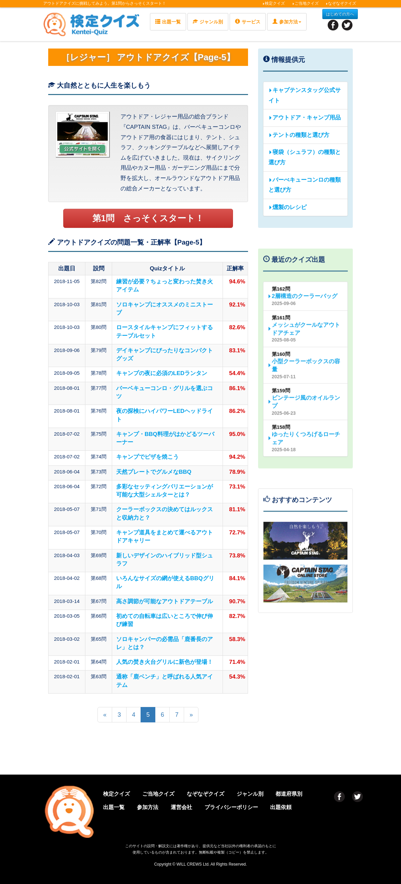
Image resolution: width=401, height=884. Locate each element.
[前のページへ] (104, 714)
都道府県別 (288, 794)
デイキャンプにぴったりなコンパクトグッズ (164, 354)
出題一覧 (168, 21)
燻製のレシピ (287, 207)
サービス (247, 21)
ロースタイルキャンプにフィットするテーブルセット (164, 331)
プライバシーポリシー (231, 807)
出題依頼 (281, 807)
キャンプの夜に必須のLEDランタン (161, 373)
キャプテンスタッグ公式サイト (304, 95)
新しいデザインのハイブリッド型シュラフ (164, 559)
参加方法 (147, 807)
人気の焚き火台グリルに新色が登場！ (164, 662)
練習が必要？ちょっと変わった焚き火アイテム (164, 285)
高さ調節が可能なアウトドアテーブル (164, 601)
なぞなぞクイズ (341, 3)
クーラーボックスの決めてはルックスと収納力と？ (164, 513)
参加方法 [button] (286, 21)
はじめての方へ (340, 14)
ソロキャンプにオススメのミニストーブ (164, 308)
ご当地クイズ (305, 3)
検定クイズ (273, 3)
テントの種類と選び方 (298, 135)
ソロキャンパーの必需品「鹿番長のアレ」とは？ (164, 643)
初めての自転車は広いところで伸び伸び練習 (164, 620)
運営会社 (181, 807)
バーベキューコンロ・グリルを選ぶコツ (164, 392)
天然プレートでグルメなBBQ (153, 472)
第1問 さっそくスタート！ (148, 218)
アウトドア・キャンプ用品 (304, 117)
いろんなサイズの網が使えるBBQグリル (165, 582)
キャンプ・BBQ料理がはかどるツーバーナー (165, 438)
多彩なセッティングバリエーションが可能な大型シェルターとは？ (164, 490)
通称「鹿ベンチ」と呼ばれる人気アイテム (164, 681)
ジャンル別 (208, 21)
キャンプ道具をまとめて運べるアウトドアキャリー (164, 536)
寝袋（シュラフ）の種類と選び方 (304, 157)
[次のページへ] (191, 714)
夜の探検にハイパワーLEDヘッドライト (164, 415)
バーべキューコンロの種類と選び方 (304, 185)
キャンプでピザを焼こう (147, 457)
